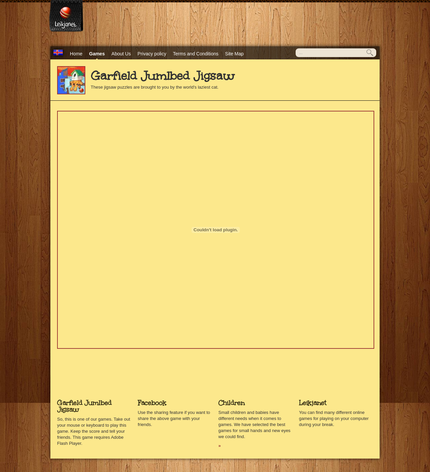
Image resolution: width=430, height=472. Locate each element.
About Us (121, 53)
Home (76, 53)
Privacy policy (151, 53)
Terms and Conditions (195, 53)
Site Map (234, 53)
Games (97, 53)
